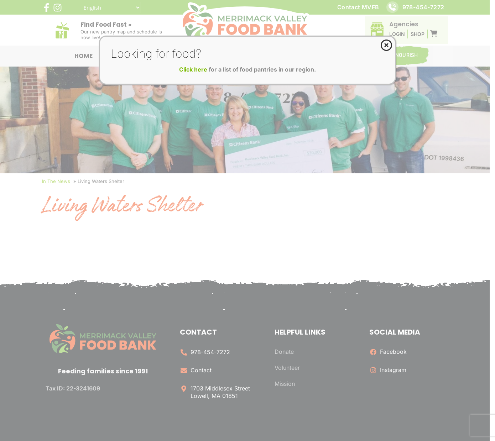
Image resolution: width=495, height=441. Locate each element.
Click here (193, 69)
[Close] (386, 45)
